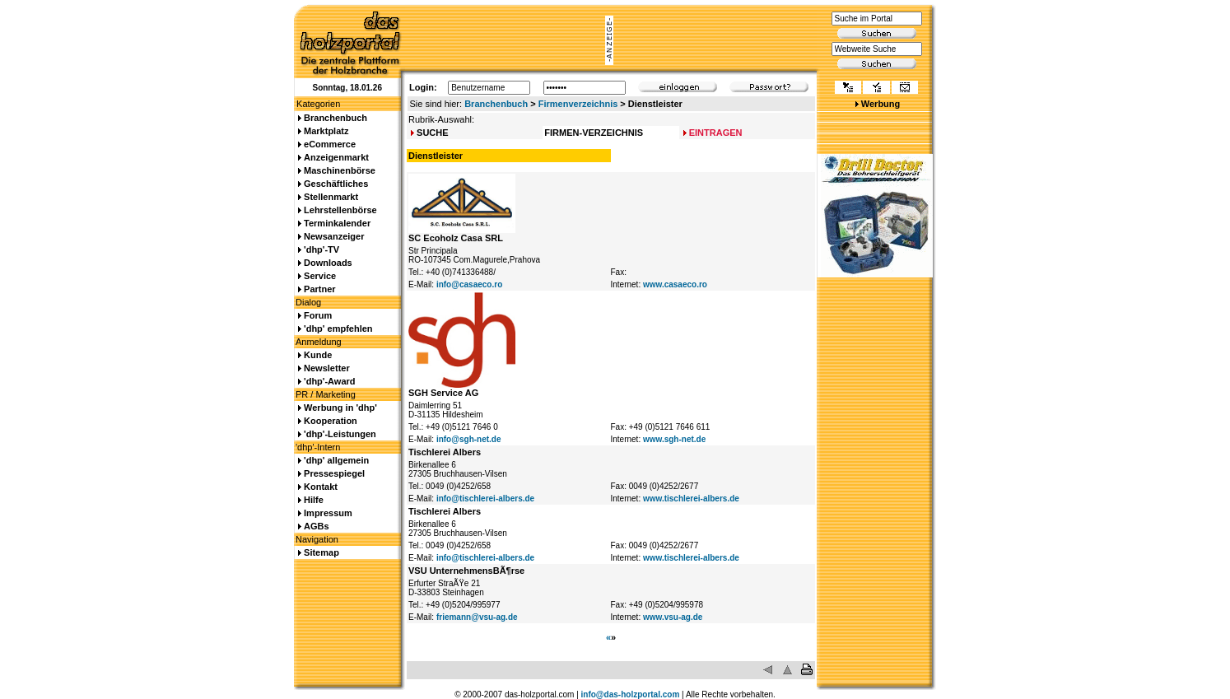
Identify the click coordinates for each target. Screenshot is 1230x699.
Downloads (328, 263)
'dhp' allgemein (336, 460)
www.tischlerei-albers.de (691, 498)
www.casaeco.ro (675, 284)
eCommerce (330, 144)
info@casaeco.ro (469, 284)
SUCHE (433, 132)
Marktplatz (326, 131)
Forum (318, 315)
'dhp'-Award (329, 381)
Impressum (328, 513)
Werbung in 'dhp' (340, 407)
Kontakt (321, 487)
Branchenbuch (496, 104)
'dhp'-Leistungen (340, 434)
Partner (320, 289)
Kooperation (330, 421)
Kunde (318, 355)
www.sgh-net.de (674, 439)
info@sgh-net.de (468, 439)
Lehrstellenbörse (340, 210)
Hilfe (314, 500)
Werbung (880, 104)
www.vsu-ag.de (672, 617)
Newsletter (327, 368)
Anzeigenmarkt (336, 157)
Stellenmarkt (331, 197)
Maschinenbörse (339, 170)
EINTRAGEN (716, 132)
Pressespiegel (334, 473)
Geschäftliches (336, 184)
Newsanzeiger (334, 236)
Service (320, 276)
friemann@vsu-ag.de (477, 617)
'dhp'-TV (321, 249)
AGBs (316, 526)
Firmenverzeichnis (578, 104)
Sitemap (321, 552)
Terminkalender (337, 223)
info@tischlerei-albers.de (485, 498)
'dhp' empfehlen (338, 328)
